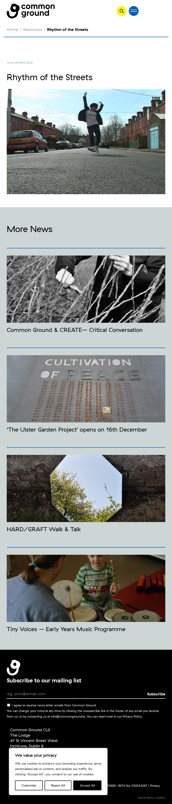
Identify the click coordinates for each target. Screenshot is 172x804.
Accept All (87, 785)
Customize (29, 785)
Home (12, 29)
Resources (32, 29)
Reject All (58, 785)
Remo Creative (156, 797)
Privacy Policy (132, 716)
